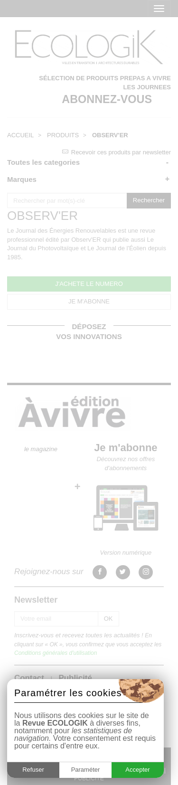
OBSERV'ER (110, 135)
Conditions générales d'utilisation (55, 653)
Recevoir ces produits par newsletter (116, 152)
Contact (29, 677)
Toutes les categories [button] (43, 162)
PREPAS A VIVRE (145, 78)
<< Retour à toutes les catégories (52, 196)
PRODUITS (63, 135)
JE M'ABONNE (89, 301)
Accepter (137, 769)
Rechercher (149, 200)
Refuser (33, 769)
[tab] (89, 162)
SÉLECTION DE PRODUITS (78, 78)
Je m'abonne (125, 448)
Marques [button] (22, 179)
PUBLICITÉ (88, 778)
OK (108, 618)
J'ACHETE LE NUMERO (89, 283)
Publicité (75, 677)
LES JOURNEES (147, 87)
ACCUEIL (20, 135)
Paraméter (85, 769)
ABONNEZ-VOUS (107, 99)
